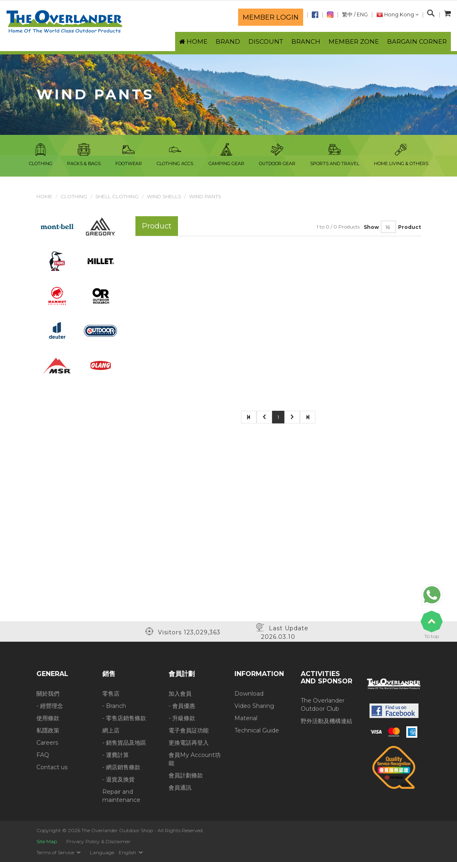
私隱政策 (47, 730)
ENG (362, 14)
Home (44, 196)
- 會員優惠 (182, 706)
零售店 (110, 693)
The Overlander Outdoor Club (322, 704)
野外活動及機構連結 (326, 721)
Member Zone (354, 41)
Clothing (74, 196)
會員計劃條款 (186, 775)
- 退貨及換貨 (118, 779)
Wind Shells (164, 196)
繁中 (347, 14)
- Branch (114, 706)
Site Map (46, 841)
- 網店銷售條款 (121, 767)
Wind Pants (205, 196)
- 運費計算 (115, 755)
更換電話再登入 (189, 742)
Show (371, 227)
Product (409, 227)
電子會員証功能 (189, 730)
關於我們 (47, 693)
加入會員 (180, 693)
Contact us (52, 767)
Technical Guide (256, 730)
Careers (47, 742)
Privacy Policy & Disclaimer (98, 841)
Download (248, 693)
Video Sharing (254, 706)
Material (245, 718)
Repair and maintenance (121, 796)
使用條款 (47, 718)
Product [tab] (156, 226)
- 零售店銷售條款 (124, 718)
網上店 (110, 730)
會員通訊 (180, 787)
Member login (271, 17)
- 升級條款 (182, 718)
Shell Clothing (117, 196)
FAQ (42, 755)
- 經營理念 (49, 706)
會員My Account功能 (195, 759)
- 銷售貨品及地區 (124, 742)
